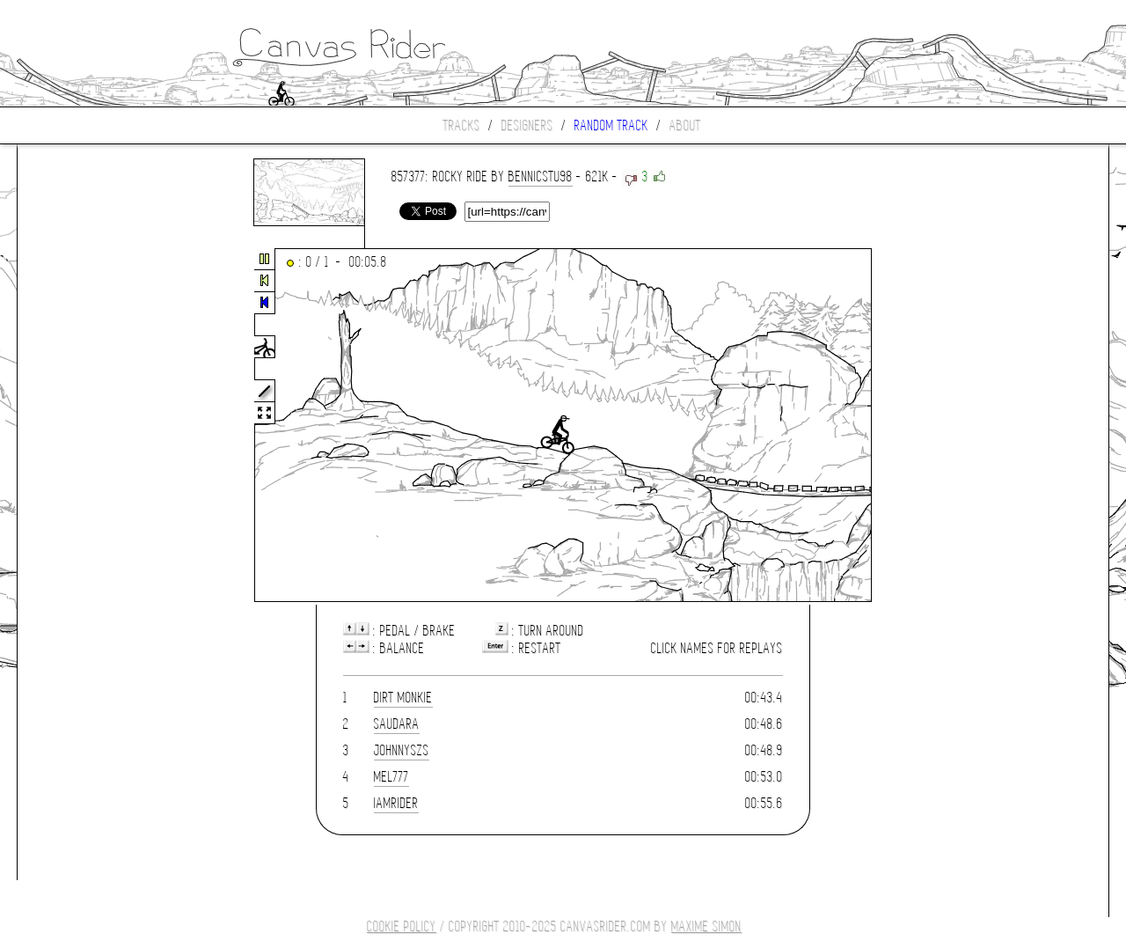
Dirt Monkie (403, 697)
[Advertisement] (91, 426)
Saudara (397, 724)
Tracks (461, 125)
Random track (611, 125)
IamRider (396, 803)
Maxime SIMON (706, 926)
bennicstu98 (540, 176)
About (685, 125)
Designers (527, 125)
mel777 (391, 776)
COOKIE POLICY (401, 926)
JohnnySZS (401, 750)
